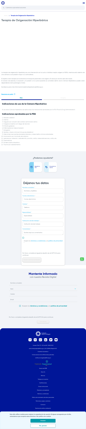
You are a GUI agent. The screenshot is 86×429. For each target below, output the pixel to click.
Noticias (43, 375)
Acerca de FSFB (43, 368)
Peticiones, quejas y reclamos (43, 401)
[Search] (44, 8)
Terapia (63, 98)
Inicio (6, 15)
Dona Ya (43, 372)
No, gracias (43, 425)
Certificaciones (43, 382)
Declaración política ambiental (43, 408)
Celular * (25, 204)
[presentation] (35, 248)
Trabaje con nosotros (43, 379)
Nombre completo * (28, 187)
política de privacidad (55, 241)
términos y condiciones (38, 241)
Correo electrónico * (28, 196)
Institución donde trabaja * (31, 220)
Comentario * (26, 229)
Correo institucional (43, 386)
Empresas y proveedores (43, 390)
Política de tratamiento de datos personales (43, 397)
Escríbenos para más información (11, 87)
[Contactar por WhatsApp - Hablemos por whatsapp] (82, 259)
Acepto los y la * (43, 242)
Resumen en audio (8, 94)
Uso (21, 98)
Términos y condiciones (43, 393)
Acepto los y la (44, 306)
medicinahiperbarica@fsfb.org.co (32, 87)
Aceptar (43, 420)
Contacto (43, 404)
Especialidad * (27, 212)
